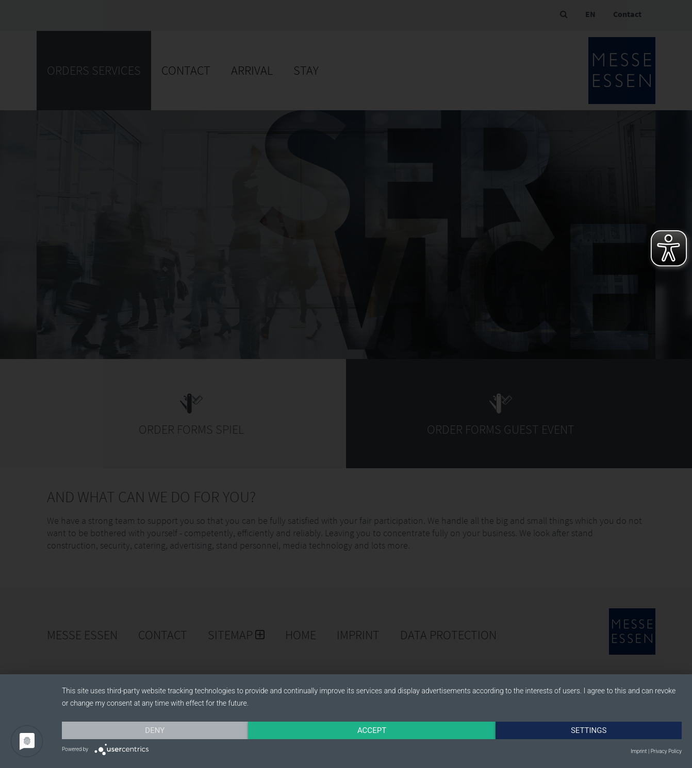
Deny (154, 730)
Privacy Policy (666, 751)
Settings (589, 730)
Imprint (639, 751)
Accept (371, 730)
